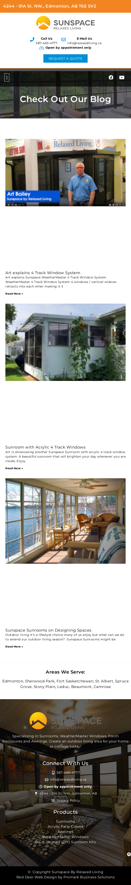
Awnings (66, 832)
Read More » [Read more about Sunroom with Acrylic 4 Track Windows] (14, 468)
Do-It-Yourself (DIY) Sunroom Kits (65, 842)
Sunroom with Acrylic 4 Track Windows (45, 447)
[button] (6, 77)
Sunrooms (65, 821)
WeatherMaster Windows (65, 837)
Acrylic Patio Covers (65, 826)
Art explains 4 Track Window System (42, 272)
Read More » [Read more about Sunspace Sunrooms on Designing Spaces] (14, 646)
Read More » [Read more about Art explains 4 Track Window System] (14, 293)
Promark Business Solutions (89, 877)
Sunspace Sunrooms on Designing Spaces (48, 630)
